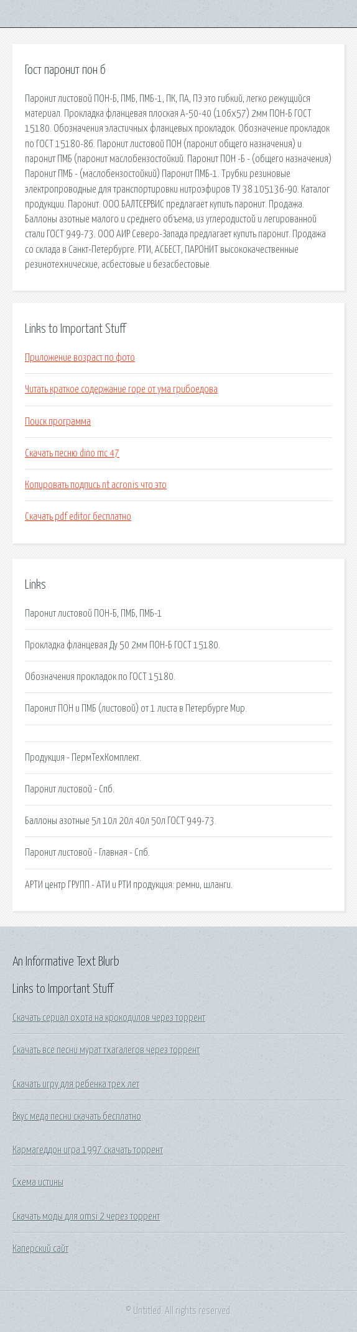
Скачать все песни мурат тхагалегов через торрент (106, 1050)
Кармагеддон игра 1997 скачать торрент (87, 1150)
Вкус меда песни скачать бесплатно (76, 1116)
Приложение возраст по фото (80, 358)
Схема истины (37, 1182)
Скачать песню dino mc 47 (72, 453)
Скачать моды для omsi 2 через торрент (86, 1216)
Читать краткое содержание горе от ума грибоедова (121, 389)
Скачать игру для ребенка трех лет (75, 1084)
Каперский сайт (40, 1249)
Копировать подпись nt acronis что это (96, 485)
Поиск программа (58, 422)
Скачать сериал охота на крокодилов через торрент (108, 1018)
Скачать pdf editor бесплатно (78, 517)
